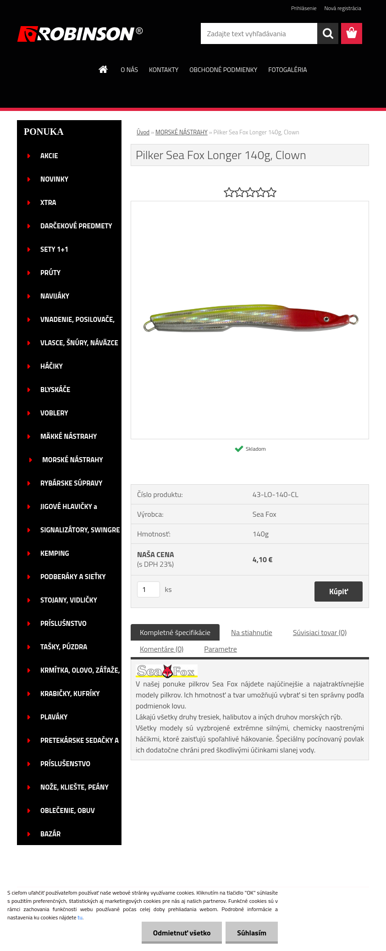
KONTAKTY (163, 69)
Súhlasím (251, 932)
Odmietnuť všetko (181, 932)
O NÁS (129, 69)
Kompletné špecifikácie (175, 632)
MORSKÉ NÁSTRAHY (181, 132)
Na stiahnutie (251, 632)
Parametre (220, 648)
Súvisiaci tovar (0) (320, 632)
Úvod (143, 132)
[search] (327, 33)
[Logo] (80, 34)
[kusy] (148, 589)
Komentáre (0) (161, 648)
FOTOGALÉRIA (287, 69)
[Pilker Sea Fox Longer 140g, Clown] (250, 204)
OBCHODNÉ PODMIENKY (223, 69)
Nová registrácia (342, 8)
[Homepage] (103, 69)
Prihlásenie (303, 8)
